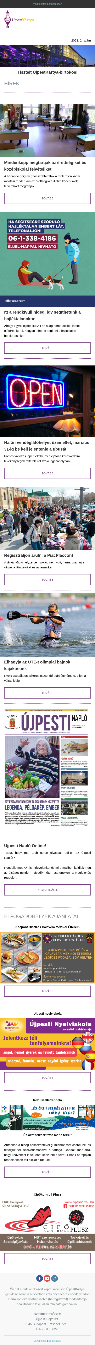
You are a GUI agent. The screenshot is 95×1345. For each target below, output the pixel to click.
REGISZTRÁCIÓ (47, 890)
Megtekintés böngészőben (47, 3)
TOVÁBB (48, 198)
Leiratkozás (40, 1340)
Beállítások (55, 1340)
